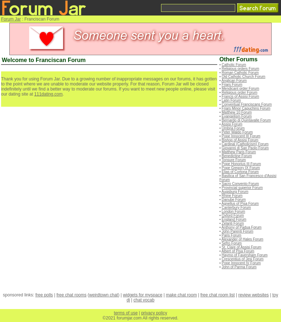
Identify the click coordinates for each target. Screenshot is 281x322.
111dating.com (48, 94)
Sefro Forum (232, 243)
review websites (253, 294)
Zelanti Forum (233, 223)
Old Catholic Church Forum (243, 77)
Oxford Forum (233, 215)
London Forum (233, 211)
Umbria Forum (233, 128)
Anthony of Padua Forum (242, 227)
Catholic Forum (234, 65)
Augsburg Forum (235, 192)
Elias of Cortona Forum (240, 172)
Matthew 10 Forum (236, 112)
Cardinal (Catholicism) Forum (245, 144)
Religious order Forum (239, 92)
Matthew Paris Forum (239, 152)
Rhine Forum (232, 196)
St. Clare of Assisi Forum (241, 247)
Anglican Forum (234, 81)
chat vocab (144, 300)
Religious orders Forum (240, 69)
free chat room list (217, 294)
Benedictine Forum (237, 156)
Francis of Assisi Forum (240, 96)
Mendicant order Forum (240, 89)
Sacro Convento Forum (240, 184)
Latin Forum (231, 100)
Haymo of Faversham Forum (244, 255)
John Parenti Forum (237, 231)
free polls (44, 294)
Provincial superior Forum (242, 188)
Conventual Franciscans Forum (247, 104)
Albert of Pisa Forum (238, 251)
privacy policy (154, 313)
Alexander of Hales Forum (242, 239)
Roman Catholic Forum (240, 73)
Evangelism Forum (236, 116)
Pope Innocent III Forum (241, 136)
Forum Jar (11, 19)
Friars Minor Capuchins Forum (246, 108)
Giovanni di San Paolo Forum (245, 148)
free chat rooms (71, 294)
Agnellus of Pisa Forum (240, 204)
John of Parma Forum (239, 267)
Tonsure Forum (234, 160)
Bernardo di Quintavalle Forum (246, 120)
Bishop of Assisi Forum (240, 140)
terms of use (126, 313)
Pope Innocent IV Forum (241, 263)
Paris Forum (231, 235)
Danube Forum (234, 200)
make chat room (181, 294)
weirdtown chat (103, 294)
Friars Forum (232, 85)
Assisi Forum (232, 124)
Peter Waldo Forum (237, 132)
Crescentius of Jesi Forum (242, 259)
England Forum (234, 219)
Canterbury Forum (236, 207)
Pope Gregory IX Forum (241, 168)
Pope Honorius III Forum (241, 164)
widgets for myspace (142, 294)
